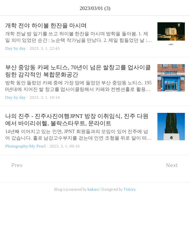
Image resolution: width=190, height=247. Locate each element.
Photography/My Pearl (25, 146)
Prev (14, 165)
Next (175, 165)
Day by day (15, 48)
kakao (93, 189)
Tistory (129, 189)
